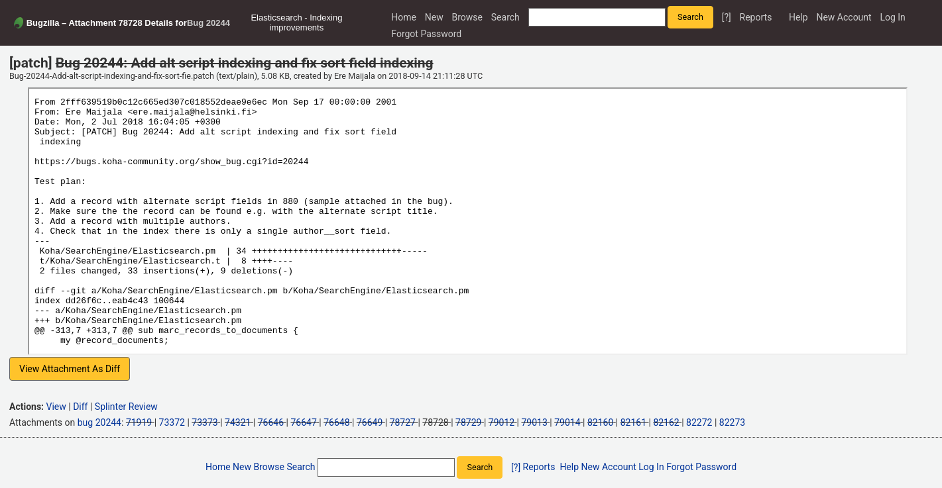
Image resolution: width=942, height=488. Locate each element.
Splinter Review (126, 406)
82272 (699, 422)
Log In (892, 17)
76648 (336, 422)
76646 (271, 422)
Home (403, 17)
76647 (303, 422)
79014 (567, 422)
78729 (468, 422)
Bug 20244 (208, 23)
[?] (726, 17)
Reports (756, 17)
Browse (467, 17)
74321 (238, 422)
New (434, 17)
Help (798, 17)
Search (505, 17)
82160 (600, 422)
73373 (204, 422)
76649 (370, 422)
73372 (172, 422)
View (56, 406)
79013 (535, 422)
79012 (501, 422)
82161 (633, 422)
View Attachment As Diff (69, 369)
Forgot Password (426, 33)
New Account (843, 17)
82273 (732, 422)
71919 (139, 422)
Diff (80, 406)
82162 (666, 422)
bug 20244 (99, 422)
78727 (403, 422)
